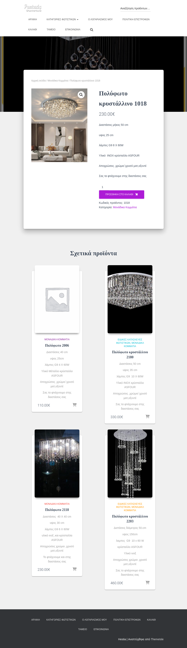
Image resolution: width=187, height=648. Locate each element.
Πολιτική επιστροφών (135, 19)
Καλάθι (32, 29)
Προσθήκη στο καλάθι (119, 194)
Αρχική (32, 19)
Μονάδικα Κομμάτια (58, 80)
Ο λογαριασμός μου (100, 19)
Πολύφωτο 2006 (57, 345)
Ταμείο (51, 29)
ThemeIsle (157, 639)
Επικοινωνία (72, 29)
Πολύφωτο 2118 (57, 510)
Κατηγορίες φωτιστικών (62, 19)
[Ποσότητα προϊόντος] (104, 187)
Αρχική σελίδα (38, 80)
